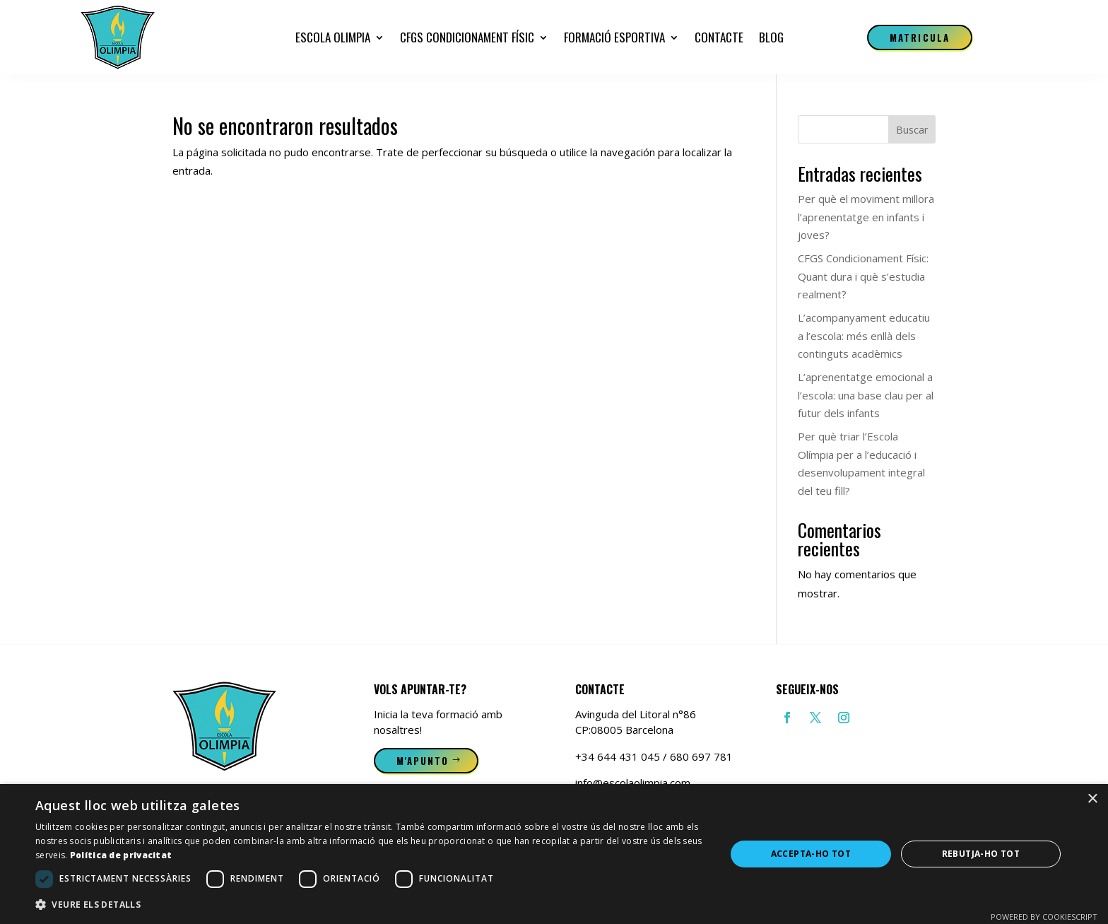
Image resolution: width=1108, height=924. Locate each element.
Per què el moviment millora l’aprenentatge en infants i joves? (866, 217)
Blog (771, 37)
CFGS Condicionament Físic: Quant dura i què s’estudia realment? (863, 276)
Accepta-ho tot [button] (811, 854)
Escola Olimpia (332, 37)
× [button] (1092, 799)
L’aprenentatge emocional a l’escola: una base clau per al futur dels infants (865, 395)
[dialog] (554, 854)
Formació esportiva (614, 37)
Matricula (920, 37)
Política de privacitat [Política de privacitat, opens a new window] (121, 855)
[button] (370, 905)
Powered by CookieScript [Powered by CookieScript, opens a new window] (1044, 916)
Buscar (912, 129)
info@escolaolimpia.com (632, 783)
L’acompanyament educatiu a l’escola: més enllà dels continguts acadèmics (864, 335)
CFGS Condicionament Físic (467, 37)
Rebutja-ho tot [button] (981, 854)
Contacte (719, 37)
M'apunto (422, 761)
